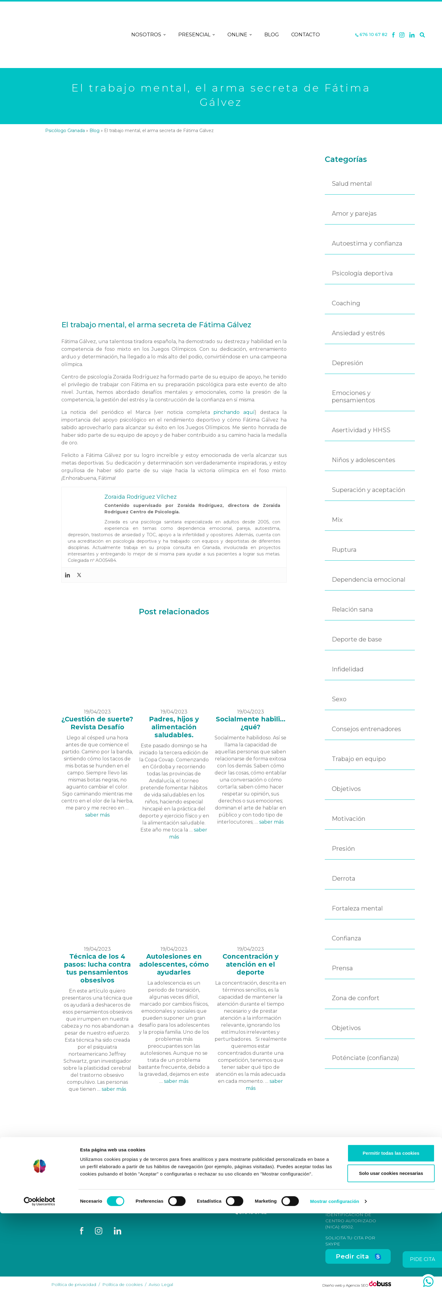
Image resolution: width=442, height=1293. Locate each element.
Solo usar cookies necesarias (391, 1252)
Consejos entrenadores (366, 729)
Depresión (347, 363)
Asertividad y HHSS (361, 430)
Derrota (343, 878)
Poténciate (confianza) (365, 1057)
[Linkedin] (412, 35)
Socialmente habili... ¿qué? (250, 723)
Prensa (342, 968)
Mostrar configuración (334, 1281)
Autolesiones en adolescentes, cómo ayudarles (174, 964)
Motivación (348, 818)
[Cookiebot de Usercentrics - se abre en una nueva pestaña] (39, 1281)
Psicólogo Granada (65, 130)
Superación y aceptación (368, 490)
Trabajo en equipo (359, 759)
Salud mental (352, 183)
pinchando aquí (234, 412)
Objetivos (346, 788)
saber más (97, 815)
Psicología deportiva (362, 273)
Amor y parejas (354, 213)
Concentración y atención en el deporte (251, 964)
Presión (343, 848)
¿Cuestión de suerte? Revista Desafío (97, 723)
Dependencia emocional (368, 579)
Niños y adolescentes (363, 460)
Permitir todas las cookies (391, 1232)
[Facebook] (393, 35)
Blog (271, 35)
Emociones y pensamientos (353, 396)
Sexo (339, 699)
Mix (337, 519)
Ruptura (344, 549)
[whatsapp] (428, 1281)
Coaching (346, 303)
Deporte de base (357, 639)
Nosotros (148, 35)
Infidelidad (348, 669)
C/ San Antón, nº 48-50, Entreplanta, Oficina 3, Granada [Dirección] (264, 1196)
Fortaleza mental (357, 908)
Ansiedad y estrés (358, 333)
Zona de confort (355, 998)
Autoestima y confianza (367, 243)
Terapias (174, 1201)
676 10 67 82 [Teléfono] (371, 34)
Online (239, 35)
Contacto (305, 35)
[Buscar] (422, 35)
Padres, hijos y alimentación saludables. (174, 727)
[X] (401, 35)
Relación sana (352, 609)
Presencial (196, 35)
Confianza (346, 938)
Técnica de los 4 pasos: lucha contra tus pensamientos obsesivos (97, 968)
